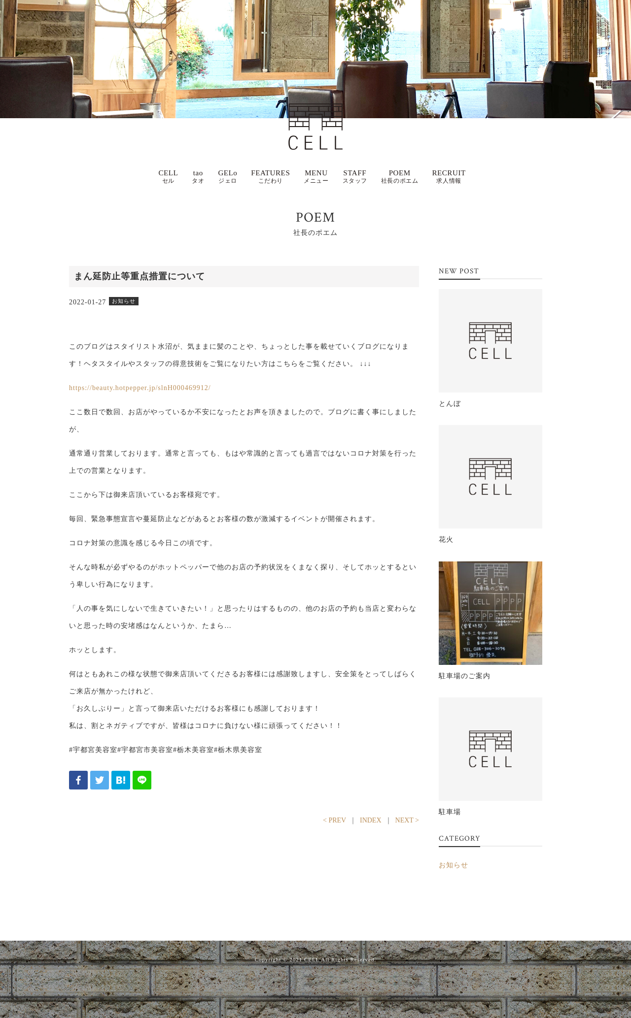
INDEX (371, 820)
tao (198, 176)
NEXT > (407, 820)
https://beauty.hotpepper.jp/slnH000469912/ (140, 388)
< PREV (334, 820)
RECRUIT (448, 176)
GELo (227, 176)
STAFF (355, 176)
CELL (168, 176)
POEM (400, 176)
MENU (316, 176)
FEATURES (270, 176)
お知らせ (453, 865)
